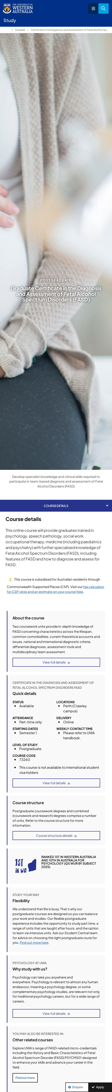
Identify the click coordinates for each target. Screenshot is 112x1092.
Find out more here (34, 942)
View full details (54, 662)
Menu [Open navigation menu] (93, 8)
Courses (20, 29)
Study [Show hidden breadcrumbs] (6, 30)
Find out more (25, 1077)
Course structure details (54, 835)
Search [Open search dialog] (103, 8)
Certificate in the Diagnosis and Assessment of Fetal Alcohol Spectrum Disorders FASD (70, 29)
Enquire (77, 1087)
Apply (100, 1087)
